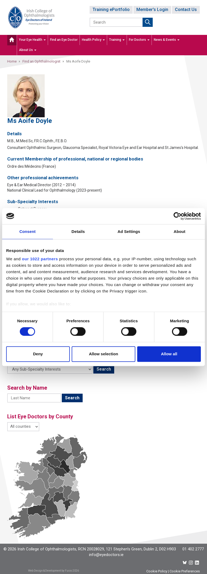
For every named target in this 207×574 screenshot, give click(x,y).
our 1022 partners (40, 259)
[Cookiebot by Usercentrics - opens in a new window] (177, 216)
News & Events (166, 40)
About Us (27, 50)
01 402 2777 (193, 549)
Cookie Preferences (185, 571)
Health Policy (93, 40)
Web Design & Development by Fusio (50, 570)
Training (117, 40)
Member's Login (152, 9)
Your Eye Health (32, 40)
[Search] (116, 22)
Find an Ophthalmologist (41, 61)
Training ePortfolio (111, 9)
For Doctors (139, 40)
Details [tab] (78, 231)
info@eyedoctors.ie (106, 554)
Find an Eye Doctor (64, 40)
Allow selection (103, 354)
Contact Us (186, 9)
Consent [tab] (27, 231)
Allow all (169, 354)
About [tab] (179, 231)
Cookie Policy (156, 571)
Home (12, 61)
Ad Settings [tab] (129, 231)
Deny (38, 354)
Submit (148, 22)
